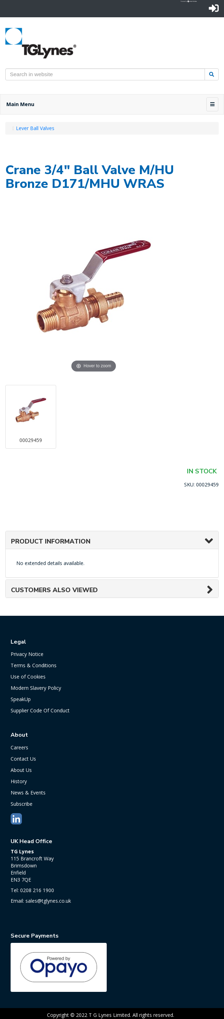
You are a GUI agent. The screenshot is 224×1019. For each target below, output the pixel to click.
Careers (19, 747)
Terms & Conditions (34, 665)
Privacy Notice (27, 654)
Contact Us (23, 758)
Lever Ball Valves (35, 128)
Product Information (50, 541)
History (19, 781)
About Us (21, 770)
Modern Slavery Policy (36, 688)
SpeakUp (21, 699)
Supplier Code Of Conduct (40, 710)
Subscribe (22, 803)
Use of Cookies (28, 676)
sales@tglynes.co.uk (48, 900)
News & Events (28, 792)
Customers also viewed (54, 590)
